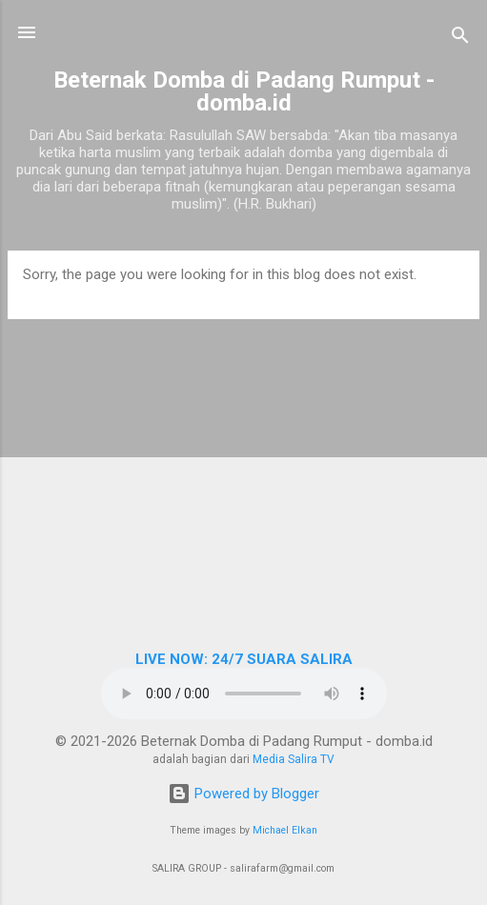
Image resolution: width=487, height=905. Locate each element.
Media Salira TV (294, 759)
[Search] (460, 39)
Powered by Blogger (243, 793)
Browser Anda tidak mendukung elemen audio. (244, 693)
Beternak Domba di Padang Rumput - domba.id (244, 91)
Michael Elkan (285, 830)
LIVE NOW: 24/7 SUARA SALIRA (244, 659)
